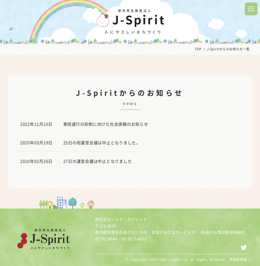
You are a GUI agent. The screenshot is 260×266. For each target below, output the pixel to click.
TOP (198, 49)
